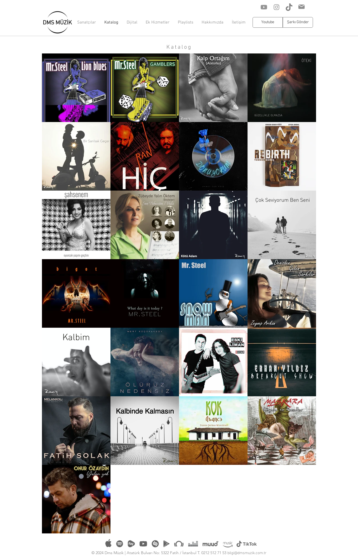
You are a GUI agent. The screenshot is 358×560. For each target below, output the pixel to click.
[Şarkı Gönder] (298, 22)
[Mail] (301, 6)
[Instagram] (276, 7)
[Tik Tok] (289, 7)
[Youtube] (264, 7)
